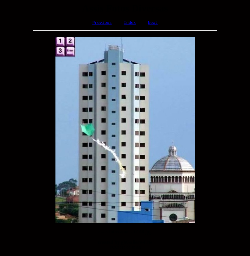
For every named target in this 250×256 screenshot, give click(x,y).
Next (153, 23)
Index (130, 23)
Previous (102, 23)
